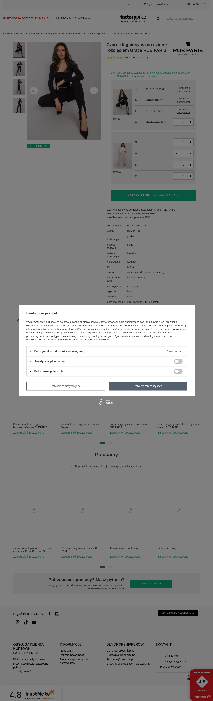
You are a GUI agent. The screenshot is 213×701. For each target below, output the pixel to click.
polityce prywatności (64, 329)
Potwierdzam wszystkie (148, 386)
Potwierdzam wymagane (66, 386)
